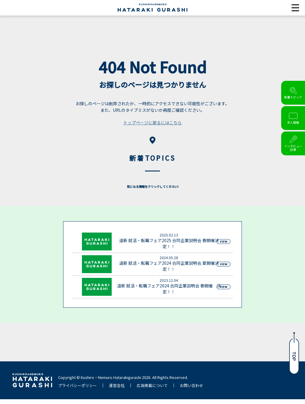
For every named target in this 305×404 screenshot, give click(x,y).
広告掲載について (152, 390)
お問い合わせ (191, 390)
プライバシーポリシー (77, 390)
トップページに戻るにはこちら (152, 127)
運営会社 (117, 390)
